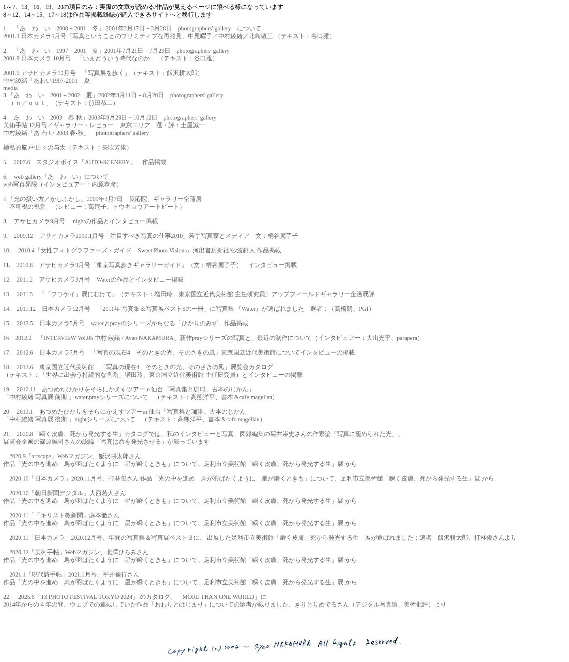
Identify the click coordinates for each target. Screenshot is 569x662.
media (10, 88)
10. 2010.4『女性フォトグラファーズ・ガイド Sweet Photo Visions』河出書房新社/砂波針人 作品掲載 (142, 250)
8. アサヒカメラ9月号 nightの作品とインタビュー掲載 (80, 221)
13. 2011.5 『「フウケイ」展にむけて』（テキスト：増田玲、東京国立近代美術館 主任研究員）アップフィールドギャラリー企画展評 (189, 294)
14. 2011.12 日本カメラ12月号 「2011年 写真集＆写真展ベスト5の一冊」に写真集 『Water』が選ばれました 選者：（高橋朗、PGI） (189, 308)
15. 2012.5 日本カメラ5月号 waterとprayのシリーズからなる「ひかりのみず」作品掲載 (125, 323)
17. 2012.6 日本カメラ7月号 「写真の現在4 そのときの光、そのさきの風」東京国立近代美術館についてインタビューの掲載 (179, 352)
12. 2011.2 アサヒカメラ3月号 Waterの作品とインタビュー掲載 (93, 279)
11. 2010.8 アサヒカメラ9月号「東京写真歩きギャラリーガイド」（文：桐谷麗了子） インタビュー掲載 (150, 265)
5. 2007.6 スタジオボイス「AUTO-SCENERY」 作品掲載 (84, 162)
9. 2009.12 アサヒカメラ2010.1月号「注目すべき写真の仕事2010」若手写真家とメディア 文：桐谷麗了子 (150, 236)
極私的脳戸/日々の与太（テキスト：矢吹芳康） (67, 147)
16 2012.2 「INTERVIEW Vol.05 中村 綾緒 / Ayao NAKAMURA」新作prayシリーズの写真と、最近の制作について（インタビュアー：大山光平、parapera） (213, 338)
